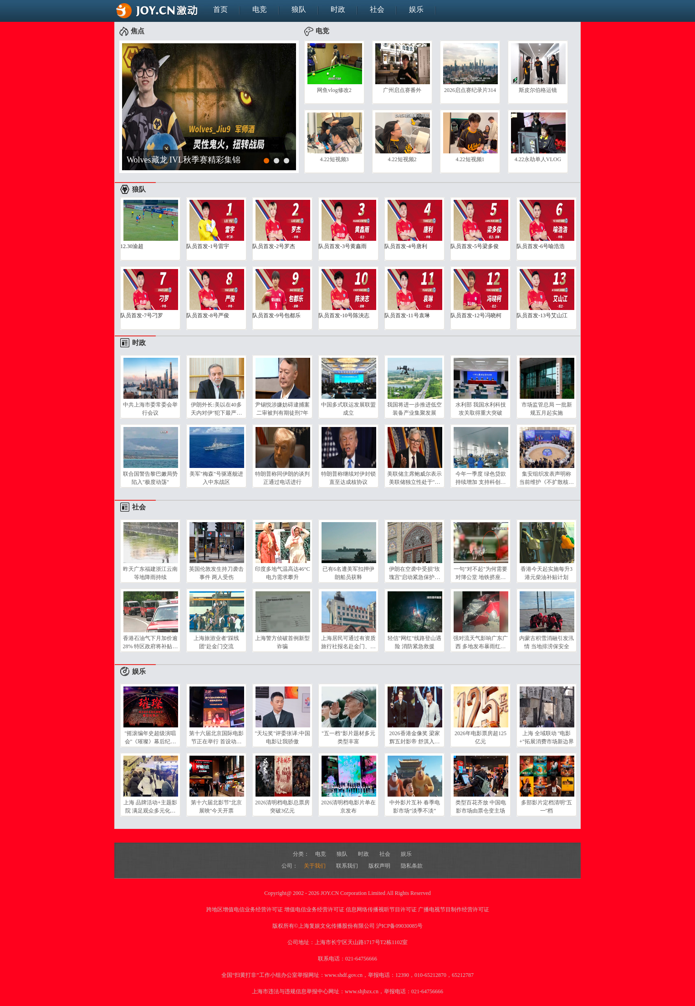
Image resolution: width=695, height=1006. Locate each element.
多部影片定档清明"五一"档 (546, 806)
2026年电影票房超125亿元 (480, 737)
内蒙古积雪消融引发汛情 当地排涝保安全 (546, 642)
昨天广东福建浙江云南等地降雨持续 (150, 573)
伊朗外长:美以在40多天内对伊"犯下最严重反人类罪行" (216, 408)
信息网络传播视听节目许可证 (381, 909)
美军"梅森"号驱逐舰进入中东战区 (216, 478)
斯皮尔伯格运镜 (538, 90)
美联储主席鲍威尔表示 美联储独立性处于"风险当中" (414, 478)
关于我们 (315, 866)
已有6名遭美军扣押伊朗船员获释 (348, 573)
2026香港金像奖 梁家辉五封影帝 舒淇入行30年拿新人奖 (414, 737)
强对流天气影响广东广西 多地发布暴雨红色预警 (480, 642)
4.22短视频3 (334, 159)
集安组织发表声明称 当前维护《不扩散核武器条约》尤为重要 (546, 478)
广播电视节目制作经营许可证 (453, 909)
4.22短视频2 (402, 159)
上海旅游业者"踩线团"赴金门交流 (217, 642)
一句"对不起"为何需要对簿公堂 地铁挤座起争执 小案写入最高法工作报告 (480, 573)
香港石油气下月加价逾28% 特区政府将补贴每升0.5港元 (150, 642)
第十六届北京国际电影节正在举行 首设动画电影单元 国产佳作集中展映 (216, 737)
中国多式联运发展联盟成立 (348, 408)
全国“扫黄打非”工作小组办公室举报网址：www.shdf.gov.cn (292, 975)
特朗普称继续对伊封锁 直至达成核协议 (348, 478)
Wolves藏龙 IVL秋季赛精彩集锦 (183, 159)
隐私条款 (412, 866)
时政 (338, 9)
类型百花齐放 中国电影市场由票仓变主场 (480, 806)
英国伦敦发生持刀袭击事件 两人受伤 (216, 573)
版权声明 (380, 866)
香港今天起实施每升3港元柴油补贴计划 (546, 573)
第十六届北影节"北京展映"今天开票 (216, 806)
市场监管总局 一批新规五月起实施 (546, 408)
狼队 (298, 9)
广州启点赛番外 (402, 90)
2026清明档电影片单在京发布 (348, 806)
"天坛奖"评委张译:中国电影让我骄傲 (282, 737)
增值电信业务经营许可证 (314, 909)
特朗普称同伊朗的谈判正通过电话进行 (282, 478)
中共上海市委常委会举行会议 (150, 408)
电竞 (259, 9)
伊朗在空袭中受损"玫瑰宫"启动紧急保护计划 (414, 573)
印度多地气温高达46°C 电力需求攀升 (282, 573)
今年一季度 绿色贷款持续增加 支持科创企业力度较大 (480, 478)
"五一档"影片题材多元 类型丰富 (348, 737)
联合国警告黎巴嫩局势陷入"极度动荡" (150, 478)
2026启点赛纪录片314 (470, 90)
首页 (220, 9)
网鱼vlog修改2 (334, 90)
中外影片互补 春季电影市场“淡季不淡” (414, 806)
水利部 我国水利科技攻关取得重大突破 (480, 408)
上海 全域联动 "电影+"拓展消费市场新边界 (546, 737)
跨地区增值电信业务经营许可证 (244, 909)
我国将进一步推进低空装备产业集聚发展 (414, 408)
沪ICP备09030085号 (399, 926)
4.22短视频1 (470, 159)
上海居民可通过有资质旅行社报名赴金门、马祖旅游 (348, 642)
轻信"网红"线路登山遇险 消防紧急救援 (414, 642)
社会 (377, 9)
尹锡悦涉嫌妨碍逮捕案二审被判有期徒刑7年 (282, 408)
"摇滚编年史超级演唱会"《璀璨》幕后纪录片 (150, 737)
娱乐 (416, 9)
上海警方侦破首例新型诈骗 (282, 642)
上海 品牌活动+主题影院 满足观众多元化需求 (150, 806)
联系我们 (347, 866)
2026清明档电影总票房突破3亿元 (282, 806)
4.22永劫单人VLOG (538, 159)
